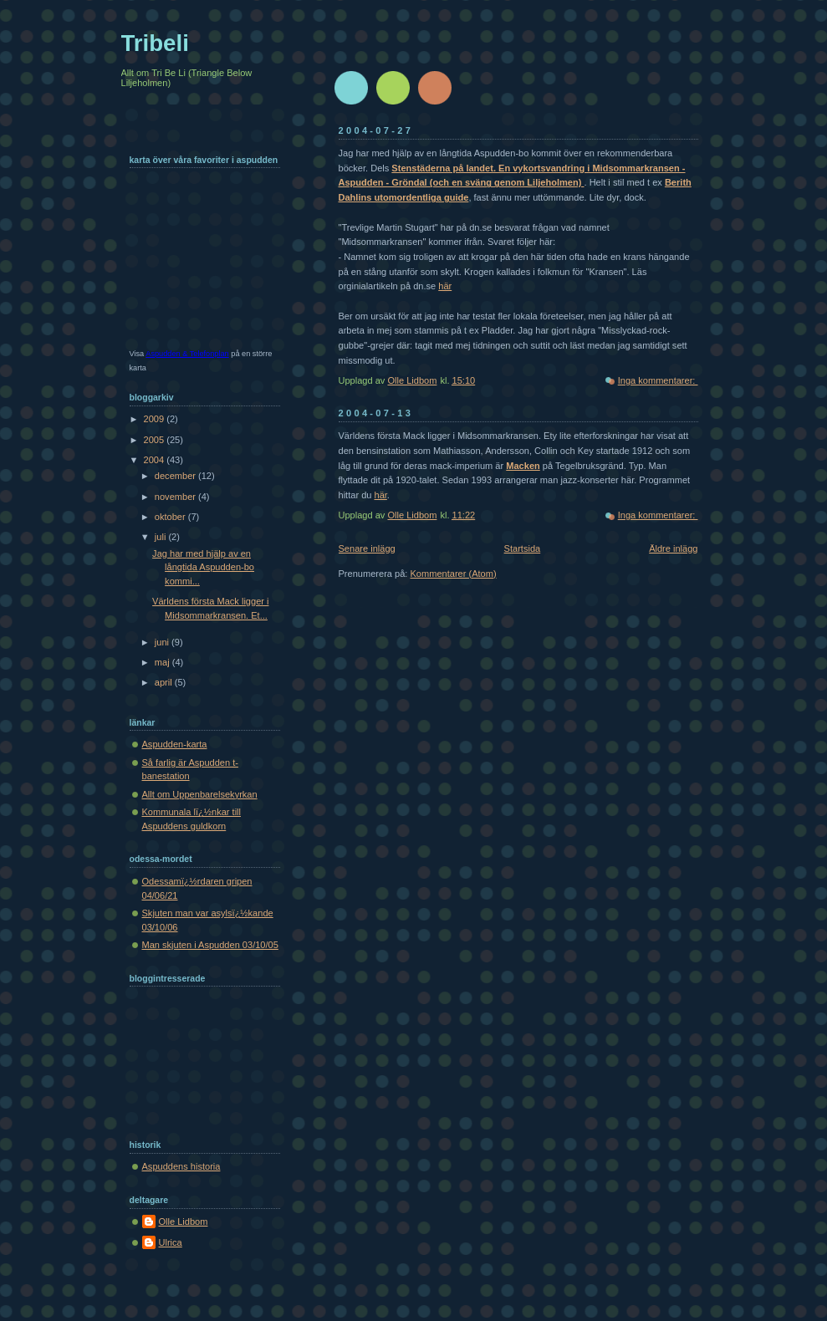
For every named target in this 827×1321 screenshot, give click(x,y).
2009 (155, 419)
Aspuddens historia (181, 1166)
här (445, 286)
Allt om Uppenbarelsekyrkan (200, 794)
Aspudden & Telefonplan (186, 353)
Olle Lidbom (183, 1221)
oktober (171, 517)
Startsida (522, 548)
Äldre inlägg (673, 548)
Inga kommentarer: (658, 380)
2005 (155, 440)
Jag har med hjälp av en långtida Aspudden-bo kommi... (203, 567)
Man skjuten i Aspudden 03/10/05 (210, 945)
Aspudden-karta (174, 744)
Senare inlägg (367, 548)
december (176, 476)
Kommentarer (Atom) (453, 574)
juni (163, 642)
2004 (155, 460)
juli (162, 537)
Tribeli (155, 43)
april (165, 682)
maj (163, 662)
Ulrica (170, 1242)
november (176, 497)
